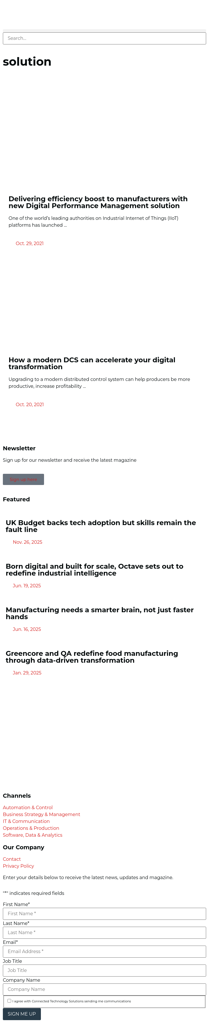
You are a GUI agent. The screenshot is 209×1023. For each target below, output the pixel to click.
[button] (104, 30)
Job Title (12, 961)
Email (10, 942)
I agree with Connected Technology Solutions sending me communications (71, 1001)
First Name (16, 904)
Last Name (16, 923)
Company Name (21, 980)
